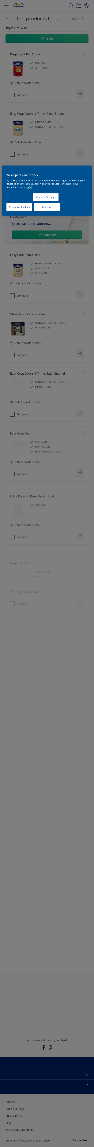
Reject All (47, 206)
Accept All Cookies (19, 206)
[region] (47, 190)
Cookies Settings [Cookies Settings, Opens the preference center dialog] (45, 197)
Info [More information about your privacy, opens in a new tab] (29, 186)
